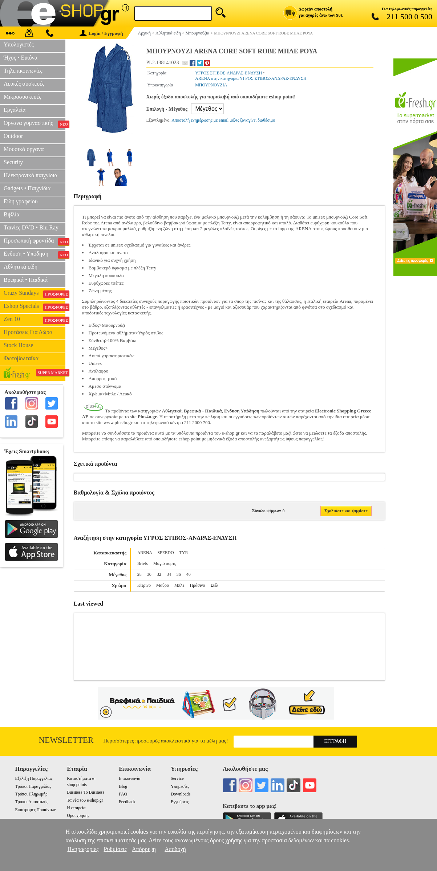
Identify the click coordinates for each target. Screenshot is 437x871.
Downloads (180, 794)
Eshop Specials (34, 307)
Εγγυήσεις (180, 801)
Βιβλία (12, 214)
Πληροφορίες (82, 849)
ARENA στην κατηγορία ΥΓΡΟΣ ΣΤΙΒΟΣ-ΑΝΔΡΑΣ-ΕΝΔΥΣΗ (250, 78)
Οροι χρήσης (78, 815)
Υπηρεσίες (180, 786)
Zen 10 (34, 320)
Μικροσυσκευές (22, 97)
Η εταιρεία (76, 807)
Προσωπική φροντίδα (34, 241)
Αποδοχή (175, 849)
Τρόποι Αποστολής (31, 801)
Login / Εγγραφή (101, 33)
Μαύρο (162, 585)
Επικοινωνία (129, 778)
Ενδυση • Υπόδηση (34, 255)
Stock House (18, 345)
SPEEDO (165, 552)
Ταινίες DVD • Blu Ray (31, 227)
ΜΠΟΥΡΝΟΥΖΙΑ (211, 84)
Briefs (142, 563)
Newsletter (66, 740)
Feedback (127, 801)
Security (13, 162)
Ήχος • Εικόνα (20, 57)
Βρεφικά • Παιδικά (26, 280)
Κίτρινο (144, 585)
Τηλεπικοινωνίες (23, 71)
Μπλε (179, 585)
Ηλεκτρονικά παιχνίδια (30, 175)
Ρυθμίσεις (115, 849)
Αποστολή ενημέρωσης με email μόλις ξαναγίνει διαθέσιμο (223, 120)
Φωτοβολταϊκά (21, 358)
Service (177, 778)
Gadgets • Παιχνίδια (27, 188)
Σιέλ (214, 585)
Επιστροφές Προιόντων (35, 809)
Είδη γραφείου (21, 201)
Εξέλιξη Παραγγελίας (34, 778)
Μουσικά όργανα (24, 149)
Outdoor (13, 136)
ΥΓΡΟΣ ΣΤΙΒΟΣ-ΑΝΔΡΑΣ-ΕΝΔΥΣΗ (228, 73)
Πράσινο (197, 585)
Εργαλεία (14, 110)
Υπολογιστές (19, 44)
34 (169, 574)
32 (159, 574)
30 (149, 574)
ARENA (144, 552)
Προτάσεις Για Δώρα (28, 332)
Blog (123, 786)
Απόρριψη (144, 849)
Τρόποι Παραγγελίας (33, 786)
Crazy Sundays (34, 294)
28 (139, 574)
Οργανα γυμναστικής (34, 124)
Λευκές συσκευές (24, 84)
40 (188, 574)
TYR (183, 552)
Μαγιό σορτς (164, 563)
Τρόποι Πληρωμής (31, 794)
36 (179, 574)
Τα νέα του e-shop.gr (85, 800)
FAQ (123, 794)
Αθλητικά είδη (20, 267)
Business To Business (85, 792)
